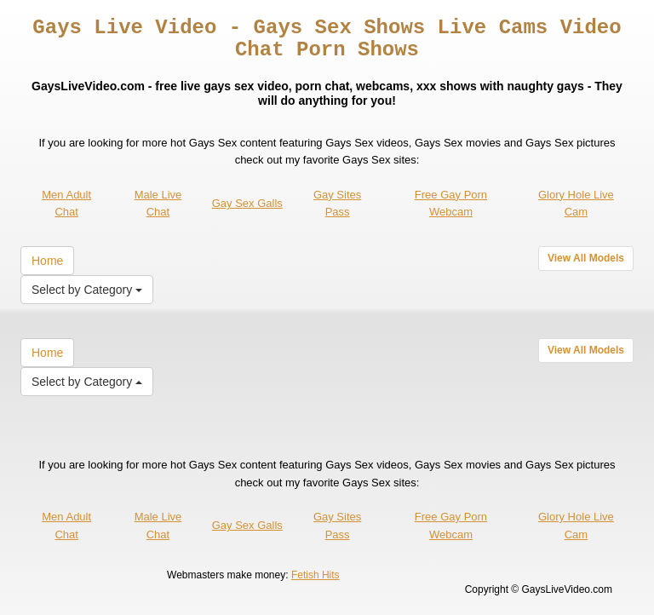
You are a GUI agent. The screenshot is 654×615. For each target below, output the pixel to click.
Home (47, 260)
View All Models (586, 258)
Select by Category (87, 289)
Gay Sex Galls (247, 203)
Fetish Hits (315, 575)
